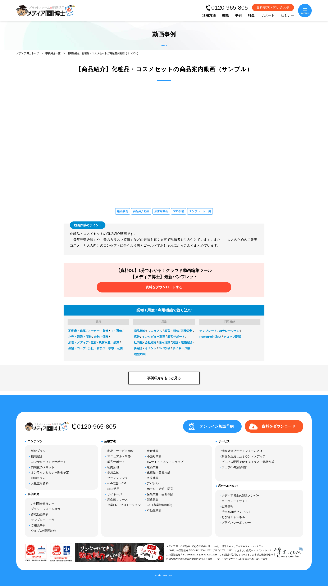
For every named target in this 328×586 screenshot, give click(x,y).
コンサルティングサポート (48, 461)
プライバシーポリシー (236, 522)
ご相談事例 (38, 525)
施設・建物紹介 (182, 342)
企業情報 (227, 506)
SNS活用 (113, 488)
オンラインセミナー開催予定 (50, 472)
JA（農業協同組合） (160, 505)
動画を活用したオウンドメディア (243, 456)
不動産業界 (154, 510)
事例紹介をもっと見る (164, 378)
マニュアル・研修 (119, 456)
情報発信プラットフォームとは (242, 451)
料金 (251, 15)
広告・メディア (78, 342)
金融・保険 (101, 336)
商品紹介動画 (141, 211)
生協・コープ (77, 348)
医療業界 (153, 478)
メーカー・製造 (98, 330)
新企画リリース (117, 499)
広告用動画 (161, 211)
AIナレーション (229, 330)
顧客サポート (176, 336)
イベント (150, 348)
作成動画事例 (40, 514)
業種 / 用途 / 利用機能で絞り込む (164, 310)
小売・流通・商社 (80, 336)
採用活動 (164, 342)
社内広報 (113, 467)
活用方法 (209, 15)
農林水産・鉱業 (109, 342)
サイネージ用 (181, 348)
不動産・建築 (77, 330)
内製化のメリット (42, 467)
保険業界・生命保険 (160, 494)
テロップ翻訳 (232, 336)
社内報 (138, 342)
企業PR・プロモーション (124, 505)
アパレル (153, 483)
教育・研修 (171, 330)
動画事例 (122, 211)
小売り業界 (154, 456)
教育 (94, 342)
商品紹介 (140, 330)
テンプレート (208, 330)
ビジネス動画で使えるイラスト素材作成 (248, 461)
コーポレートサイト (235, 501)
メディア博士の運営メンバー (241, 495)
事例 (238, 15)
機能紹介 (37, 456)
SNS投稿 (178, 211)
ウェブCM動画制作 (43, 530)
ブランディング (117, 478)
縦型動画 (140, 354)
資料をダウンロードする (164, 287)
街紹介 (138, 348)
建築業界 (153, 467)
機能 (225, 15)
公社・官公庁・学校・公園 (105, 348)
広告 (137, 336)
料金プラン (38, 451)
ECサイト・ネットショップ (165, 461)
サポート (267, 15)
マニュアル (155, 330)
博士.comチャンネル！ (236, 511)
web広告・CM (116, 483)
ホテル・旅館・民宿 (160, 488)
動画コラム (38, 478)
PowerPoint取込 (210, 336)
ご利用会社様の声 (42, 503)
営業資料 (187, 330)
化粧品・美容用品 (158, 472)
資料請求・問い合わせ (273, 7)
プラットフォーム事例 (45, 509)
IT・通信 (116, 330)
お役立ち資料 (40, 483)
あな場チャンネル (233, 517)
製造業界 (153, 499)
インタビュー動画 (153, 336)
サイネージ (114, 494)
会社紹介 (150, 342)
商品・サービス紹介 (120, 451)
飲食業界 (153, 451)
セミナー (287, 15)
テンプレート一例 (200, 211)
